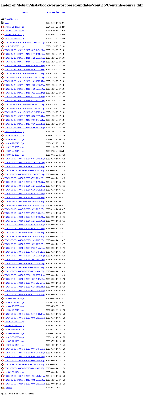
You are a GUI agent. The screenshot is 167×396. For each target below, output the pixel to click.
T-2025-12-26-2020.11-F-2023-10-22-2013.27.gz (25, 93)
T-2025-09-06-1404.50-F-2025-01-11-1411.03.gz (25, 217)
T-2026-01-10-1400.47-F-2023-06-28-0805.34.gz (25, 267)
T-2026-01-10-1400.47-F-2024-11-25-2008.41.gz (25, 256)
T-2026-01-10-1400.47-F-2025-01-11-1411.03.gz (25, 182)
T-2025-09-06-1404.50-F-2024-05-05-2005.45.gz (25, 170)
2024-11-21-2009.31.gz (14, 27)
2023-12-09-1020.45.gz (14, 337)
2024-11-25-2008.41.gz (14, 38)
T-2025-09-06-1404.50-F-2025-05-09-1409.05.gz (25, 368)
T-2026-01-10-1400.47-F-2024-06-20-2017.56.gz (25, 194)
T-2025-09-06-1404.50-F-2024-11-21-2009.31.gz (25, 221)
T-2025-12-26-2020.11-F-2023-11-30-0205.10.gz (25, 89)
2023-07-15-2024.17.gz (14, 135)
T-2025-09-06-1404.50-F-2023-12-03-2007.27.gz (25, 240)
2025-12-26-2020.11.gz (14, 46)
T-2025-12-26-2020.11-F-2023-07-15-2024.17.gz (25, 108)
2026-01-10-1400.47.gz (14, 322)
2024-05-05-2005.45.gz (14, 34)
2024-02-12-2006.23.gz (14, 139)
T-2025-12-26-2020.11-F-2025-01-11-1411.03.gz (25, 54)
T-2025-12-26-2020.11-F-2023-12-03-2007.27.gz (25, 85)
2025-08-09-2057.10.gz (14, 298)
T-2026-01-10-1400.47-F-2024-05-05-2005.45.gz (25, 159)
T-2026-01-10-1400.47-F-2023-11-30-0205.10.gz (25, 163)
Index (7, 23)
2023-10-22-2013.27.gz (14, 143)
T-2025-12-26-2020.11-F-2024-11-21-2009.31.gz (25, 62)
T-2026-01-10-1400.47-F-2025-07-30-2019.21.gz (25, 353)
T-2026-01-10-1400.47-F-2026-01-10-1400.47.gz (25, 314)
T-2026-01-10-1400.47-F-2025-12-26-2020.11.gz (25, 376)
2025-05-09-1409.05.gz (14, 31)
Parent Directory (11, 19)
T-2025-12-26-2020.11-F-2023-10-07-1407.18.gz (25, 104)
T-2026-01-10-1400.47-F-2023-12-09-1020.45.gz (25, 201)
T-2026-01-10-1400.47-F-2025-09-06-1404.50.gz (25, 349)
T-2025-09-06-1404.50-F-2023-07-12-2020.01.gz (25, 294)
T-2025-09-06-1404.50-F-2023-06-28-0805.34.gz (25, 287)
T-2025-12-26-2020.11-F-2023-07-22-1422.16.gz (25, 100)
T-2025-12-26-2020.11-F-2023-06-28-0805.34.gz (25, 116)
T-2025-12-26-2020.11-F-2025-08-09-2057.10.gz (25, 380)
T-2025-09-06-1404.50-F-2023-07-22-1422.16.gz (25, 248)
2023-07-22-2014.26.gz (14, 151)
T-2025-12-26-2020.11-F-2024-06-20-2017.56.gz (25, 69)
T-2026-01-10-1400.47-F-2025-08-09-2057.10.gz (25, 318)
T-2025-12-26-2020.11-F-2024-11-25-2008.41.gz (25, 58)
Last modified (53, 12)
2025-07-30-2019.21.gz (14, 302)
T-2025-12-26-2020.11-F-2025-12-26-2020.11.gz (25, 42)
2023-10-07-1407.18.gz (14, 345)
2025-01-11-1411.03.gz (14, 329)
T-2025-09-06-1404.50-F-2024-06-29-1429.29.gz (25, 225)
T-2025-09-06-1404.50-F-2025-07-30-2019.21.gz (25, 364)
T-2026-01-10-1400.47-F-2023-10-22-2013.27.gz (25, 209)
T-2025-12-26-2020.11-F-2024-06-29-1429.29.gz (25, 66)
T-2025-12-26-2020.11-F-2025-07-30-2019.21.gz (25, 124)
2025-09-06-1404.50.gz (14, 372)
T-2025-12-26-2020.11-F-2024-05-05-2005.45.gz (25, 73)
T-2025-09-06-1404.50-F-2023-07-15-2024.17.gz (25, 283)
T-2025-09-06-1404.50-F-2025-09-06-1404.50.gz (25, 360)
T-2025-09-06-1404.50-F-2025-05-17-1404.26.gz (25, 271)
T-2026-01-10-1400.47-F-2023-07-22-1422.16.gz (25, 213)
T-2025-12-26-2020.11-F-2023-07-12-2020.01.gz (25, 112)
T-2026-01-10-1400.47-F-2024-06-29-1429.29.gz (25, 190)
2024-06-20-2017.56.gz (14, 310)
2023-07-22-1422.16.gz (14, 341)
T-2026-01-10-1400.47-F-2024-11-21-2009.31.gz (25, 186)
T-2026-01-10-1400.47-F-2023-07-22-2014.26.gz (25, 166)
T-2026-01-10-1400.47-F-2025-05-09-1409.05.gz (25, 357)
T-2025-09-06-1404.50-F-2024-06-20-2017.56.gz (25, 228)
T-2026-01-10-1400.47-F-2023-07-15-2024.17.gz (25, 263)
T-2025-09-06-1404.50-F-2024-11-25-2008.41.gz (25, 275)
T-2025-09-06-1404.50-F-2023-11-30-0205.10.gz (25, 174)
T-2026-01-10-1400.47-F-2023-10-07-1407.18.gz (25, 260)
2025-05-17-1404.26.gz (14, 325)
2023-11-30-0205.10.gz (14, 147)
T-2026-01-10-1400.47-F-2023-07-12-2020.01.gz (25, 291)
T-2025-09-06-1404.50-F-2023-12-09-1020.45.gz (25, 236)
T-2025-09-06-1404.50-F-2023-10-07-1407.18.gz (25, 279)
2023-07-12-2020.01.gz (14, 155)
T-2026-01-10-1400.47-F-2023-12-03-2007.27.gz (25, 205)
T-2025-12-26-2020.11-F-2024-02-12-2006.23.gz (25, 77)
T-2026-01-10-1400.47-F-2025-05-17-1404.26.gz (25, 252)
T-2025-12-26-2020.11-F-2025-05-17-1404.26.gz (25, 50)
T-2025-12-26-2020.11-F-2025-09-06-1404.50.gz (25, 120)
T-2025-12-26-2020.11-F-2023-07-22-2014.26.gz (25, 97)
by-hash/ (8, 388)
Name (24, 12)
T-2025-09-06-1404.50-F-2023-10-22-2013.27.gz (25, 244)
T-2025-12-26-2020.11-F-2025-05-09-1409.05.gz (25, 128)
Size (63, 12)
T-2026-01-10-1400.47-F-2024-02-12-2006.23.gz (25, 197)
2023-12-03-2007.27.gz (14, 131)
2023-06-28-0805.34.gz (14, 306)
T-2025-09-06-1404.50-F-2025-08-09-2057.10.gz (25, 384)
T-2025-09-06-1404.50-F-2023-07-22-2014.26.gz (25, 178)
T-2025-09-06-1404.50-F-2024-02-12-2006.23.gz (25, 232)
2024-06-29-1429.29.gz (14, 333)
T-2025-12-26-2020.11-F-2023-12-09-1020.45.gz (25, 81)
